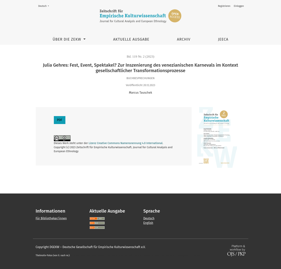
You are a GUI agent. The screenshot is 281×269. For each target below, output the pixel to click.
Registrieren (224, 6)
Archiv (183, 39)
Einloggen (239, 6)
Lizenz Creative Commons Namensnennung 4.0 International (126, 143)
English (148, 223)
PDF (59, 120)
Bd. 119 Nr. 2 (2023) (140, 56)
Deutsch (44, 5)
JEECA (223, 39)
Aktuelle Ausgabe (131, 39)
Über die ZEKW (67, 39)
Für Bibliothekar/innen (51, 218)
